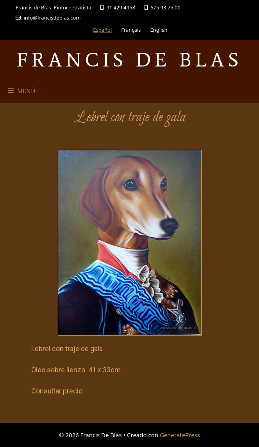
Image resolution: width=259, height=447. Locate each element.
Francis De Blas (129, 60)
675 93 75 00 (162, 7)
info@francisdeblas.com (48, 17)
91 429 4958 (117, 7)
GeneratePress (180, 435)
